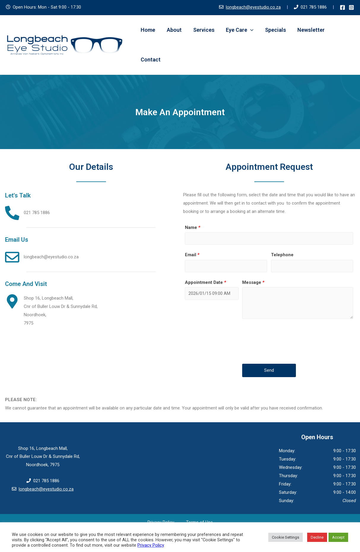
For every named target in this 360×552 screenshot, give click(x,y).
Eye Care (237, 30)
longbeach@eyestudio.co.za (253, 7)
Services (201, 30)
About (173, 30)
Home (147, 30)
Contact (150, 59)
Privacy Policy (150, 545)
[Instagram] (351, 7)
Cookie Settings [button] (285, 537)
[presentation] (287, 342)
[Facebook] (342, 7)
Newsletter (307, 30)
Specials (272, 30)
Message (253, 282)
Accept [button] (338, 537)
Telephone (282, 255)
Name (192, 227)
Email (192, 255)
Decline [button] (317, 537)
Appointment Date (205, 282)
